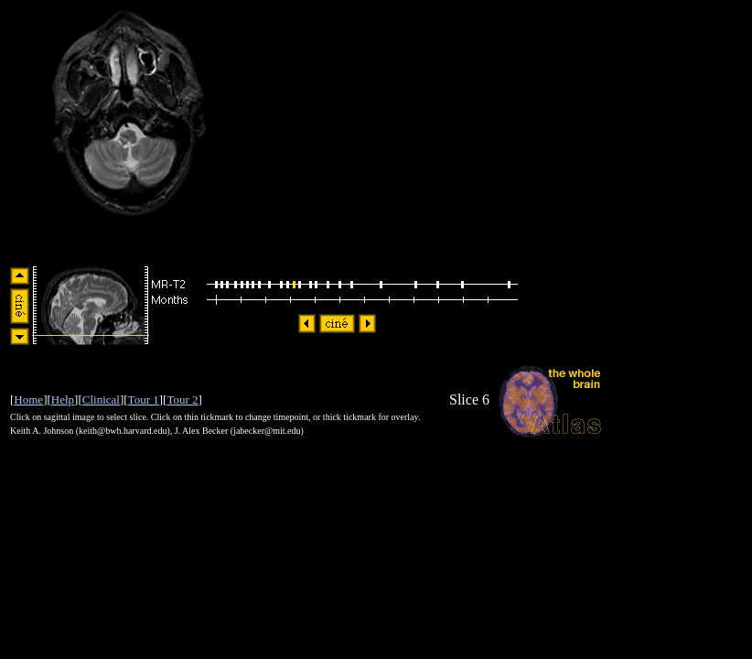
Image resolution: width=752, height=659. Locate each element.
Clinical (101, 399)
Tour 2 (182, 399)
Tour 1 (143, 399)
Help (62, 399)
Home (28, 399)
